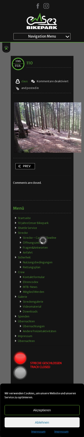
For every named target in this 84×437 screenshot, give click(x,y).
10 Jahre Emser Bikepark (33, 223)
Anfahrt (28, 252)
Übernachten (26, 321)
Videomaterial (32, 306)
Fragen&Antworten (35, 247)
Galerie (22, 296)
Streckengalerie (33, 301)
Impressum (38, 431)
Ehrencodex (30, 282)
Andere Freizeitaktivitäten (39, 331)
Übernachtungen (34, 326)
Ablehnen (42, 422)
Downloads (30, 311)
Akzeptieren (42, 410)
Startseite (24, 218)
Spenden (23, 316)
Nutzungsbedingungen (37, 262)
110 (29, 62)
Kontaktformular (34, 277)
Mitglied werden (33, 291)
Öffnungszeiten (33, 242)
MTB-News (30, 287)
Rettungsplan (31, 267)
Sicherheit (24, 257)
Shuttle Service (27, 228)
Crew (21, 272)
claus (24, 81)
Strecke (23, 232)
